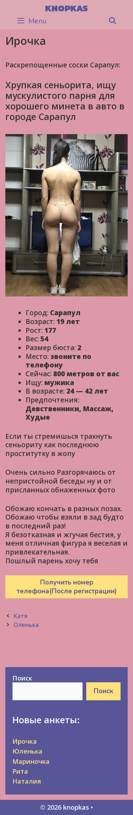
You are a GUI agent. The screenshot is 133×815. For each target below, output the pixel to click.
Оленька (26, 625)
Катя (20, 616)
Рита (20, 771)
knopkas (66, 8)
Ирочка (24, 741)
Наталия (26, 781)
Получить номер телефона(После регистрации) (67, 587)
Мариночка (31, 761)
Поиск (22, 678)
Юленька (27, 751)
